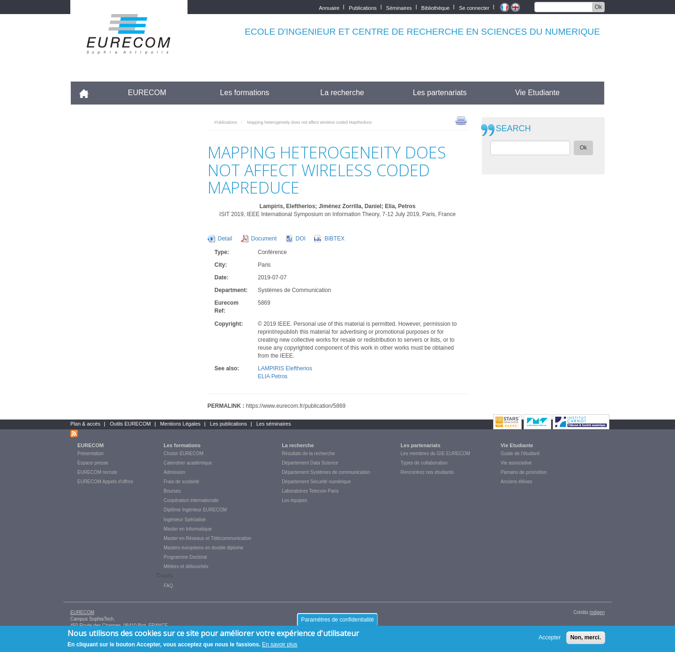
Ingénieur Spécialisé (185, 519)
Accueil (88, 93)
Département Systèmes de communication (326, 472)
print (461, 120)
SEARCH (513, 128)
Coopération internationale (191, 500)
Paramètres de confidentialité (337, 622)
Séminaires (399, 7)
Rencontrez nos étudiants (427, 472)
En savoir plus (279, 647)
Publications (362, 7)
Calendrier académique (188, 462)
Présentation (90, 453)
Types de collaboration (424, 462)
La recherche (342, 93)
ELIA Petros (272, 376)
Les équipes (294, 500)
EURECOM (147, 93)
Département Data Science (310, 462)
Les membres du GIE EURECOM (435, 453)
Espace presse (92, 462)
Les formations (244, 93)
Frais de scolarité (181, 481)
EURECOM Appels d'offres (105, 481)
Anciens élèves (516, 481)
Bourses (172, 491)
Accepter (550, 640)
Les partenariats (440, 93)
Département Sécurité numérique (316, 481)
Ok (598, 7)
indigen (597, 612)
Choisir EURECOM (183, 453)
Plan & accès (85, 424)
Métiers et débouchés (186, 566)
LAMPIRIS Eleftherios (285, 368)
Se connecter (474, 7)
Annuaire (329, 7)
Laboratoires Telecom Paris (310, 491)
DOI (301, 238)
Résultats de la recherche (308, 453)
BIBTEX (334, 238)
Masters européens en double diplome (203, 547)
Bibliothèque (435, 7)
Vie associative (516, 462)
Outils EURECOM (130, 424)
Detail (225, 238)
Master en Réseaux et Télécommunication (207, 538)
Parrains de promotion (524, 472)
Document (264, 238)
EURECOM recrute (97, 472)
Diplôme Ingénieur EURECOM (195, 509)
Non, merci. (585, 640)
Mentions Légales (180, 424)
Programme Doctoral (185, 557)
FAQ (168, 585)
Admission (174, 472)
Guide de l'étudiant (520, 453)
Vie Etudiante (537, 93)
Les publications (228, 424)
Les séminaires (273, 424)
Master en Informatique (188, 529)
